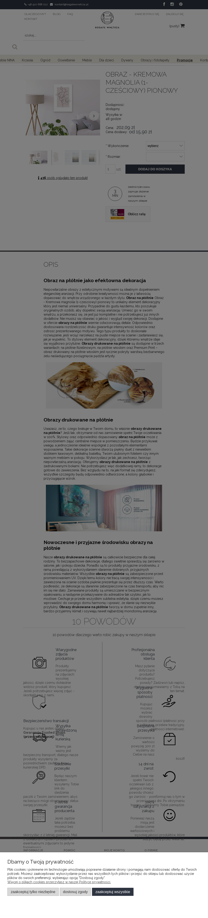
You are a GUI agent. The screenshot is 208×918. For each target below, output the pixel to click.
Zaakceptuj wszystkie (112, 892)
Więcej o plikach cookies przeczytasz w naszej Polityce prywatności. (59, 882)
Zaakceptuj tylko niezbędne (33, 892)
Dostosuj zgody (75, 892)
